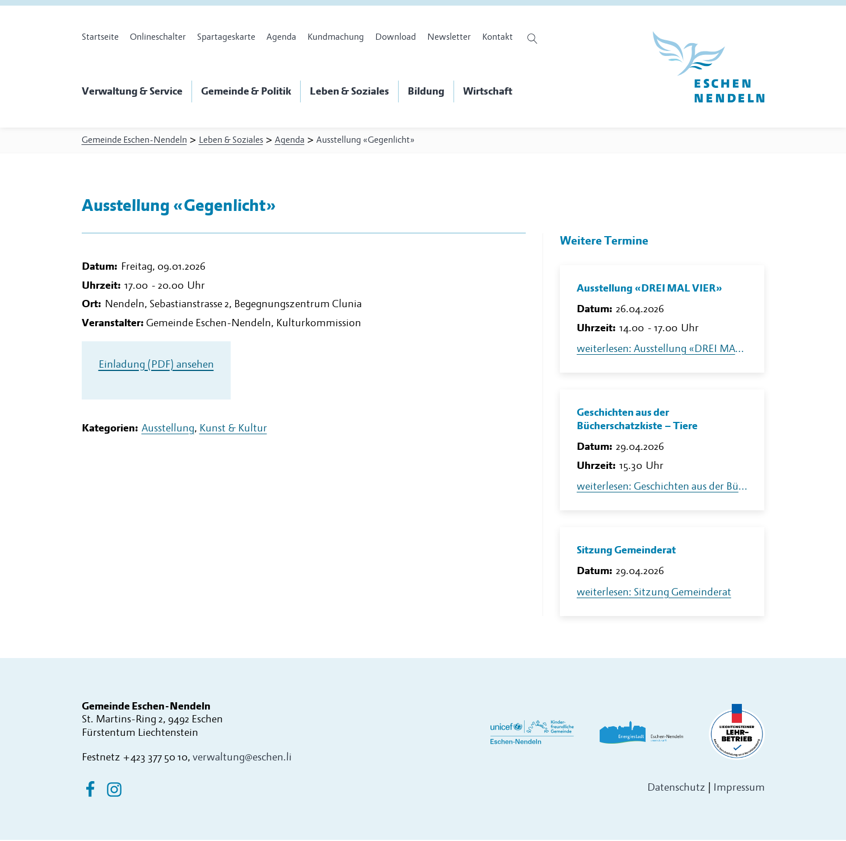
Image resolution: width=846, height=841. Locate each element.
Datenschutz (676, 788)
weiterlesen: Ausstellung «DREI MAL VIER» (662, 350)
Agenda (281, 37)
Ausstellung (168, 432)
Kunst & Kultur (233, 432)
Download (395, 37)
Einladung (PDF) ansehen (156, 368)
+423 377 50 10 (155, 758)
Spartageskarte (226, 37)
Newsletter (449, 37)
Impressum (739, 788)
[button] (137, 92)
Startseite (100, 37)
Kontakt (497, 37)
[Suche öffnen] (534, 38)
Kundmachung (335, 37)
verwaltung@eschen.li (242, 758)
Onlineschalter (158, 37)
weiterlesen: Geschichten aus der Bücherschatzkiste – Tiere (662, 487)
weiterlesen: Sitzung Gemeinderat (654, 593)
